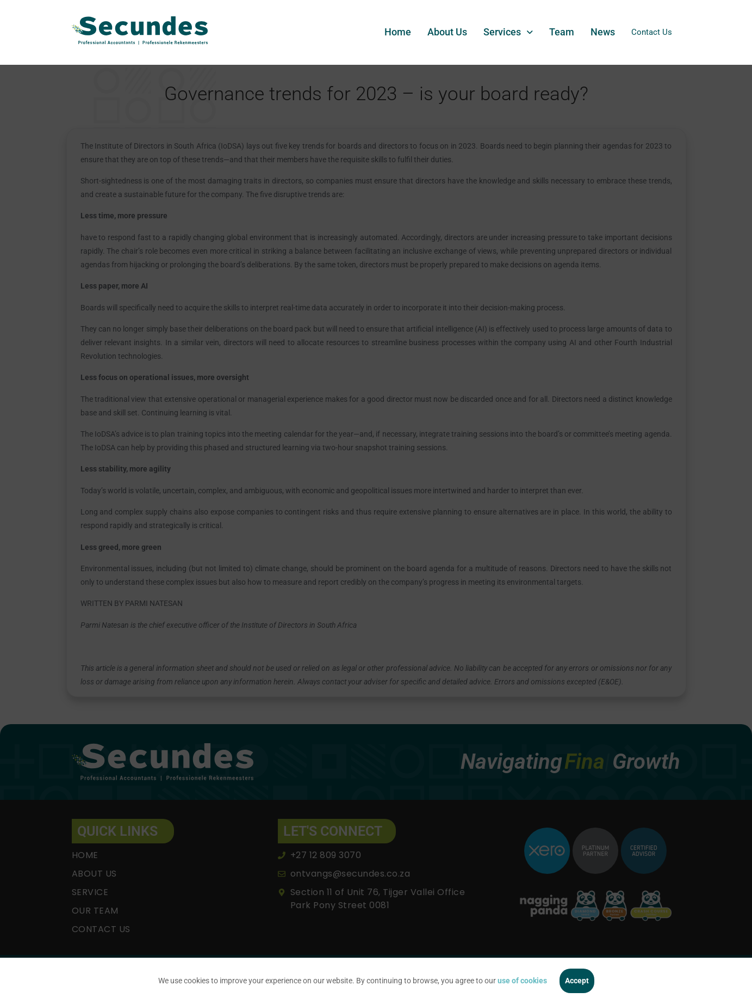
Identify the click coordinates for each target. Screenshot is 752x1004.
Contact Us (649, 32)
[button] (503, 32)
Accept (577, 980)
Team (556, 32)
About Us (442, 32)
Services (503, 32)
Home (393, 32)
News (598, 32)
